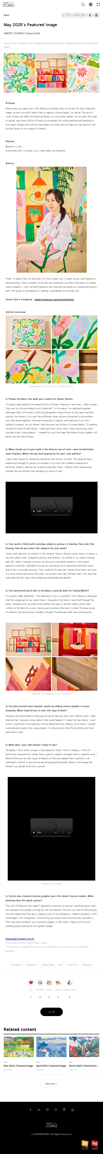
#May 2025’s (73, 965)
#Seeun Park (86, 965)
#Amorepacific (17, 965)
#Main (61, 965)
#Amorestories (32, 965)
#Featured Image (48, 965)
